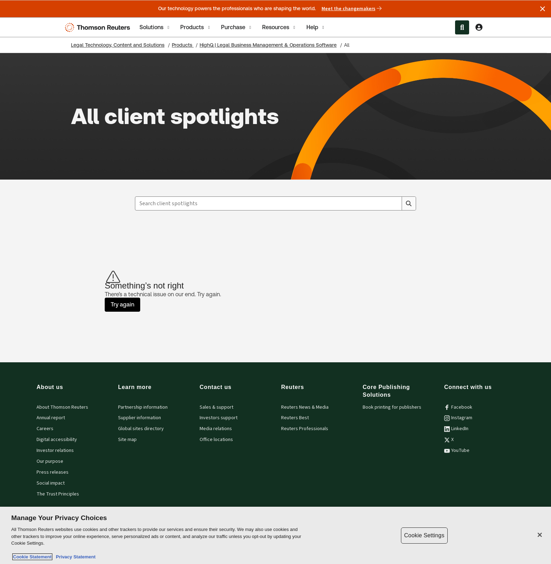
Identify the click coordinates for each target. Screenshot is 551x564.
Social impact (51, 483)
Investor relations (55, 450)
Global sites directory (141, 429)
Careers (45, 429)
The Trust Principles (58, 494)
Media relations (216, 429)
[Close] (539, 535)
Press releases (53, 472)
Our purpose (50, 461)
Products (195, 27)
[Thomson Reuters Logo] (99, 27)
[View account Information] (479, 27)
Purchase (236, 27)
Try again (122, 304)
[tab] (155, 27)
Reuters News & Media (305, 407)
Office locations (216, 439)
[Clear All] (395, 203)
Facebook (458, 407)
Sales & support (216, 407)
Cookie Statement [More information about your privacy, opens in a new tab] (32, 556)
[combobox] (275, 203)
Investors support (219, 418)
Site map (127, 439)
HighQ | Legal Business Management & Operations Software (268, 45)
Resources (279, 27)
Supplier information (139, 418)
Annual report (51, 418)
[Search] (409, 203)
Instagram (458, 418)
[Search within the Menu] (462, 27)
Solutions (155, 27)
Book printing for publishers (392, 407)
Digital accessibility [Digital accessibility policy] (57, 439)
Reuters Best (295, 418)
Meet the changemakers (352, 9)
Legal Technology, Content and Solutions (117, 45)
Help (315, 27)
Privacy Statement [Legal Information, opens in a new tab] (74, 556)
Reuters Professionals (304, 429)
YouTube (456, 450)
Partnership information (143, 407)
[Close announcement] (542, 9)
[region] (275, 535)
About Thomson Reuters (62, 407)
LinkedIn (456, 429)
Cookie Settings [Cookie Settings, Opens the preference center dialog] (424, 535)
